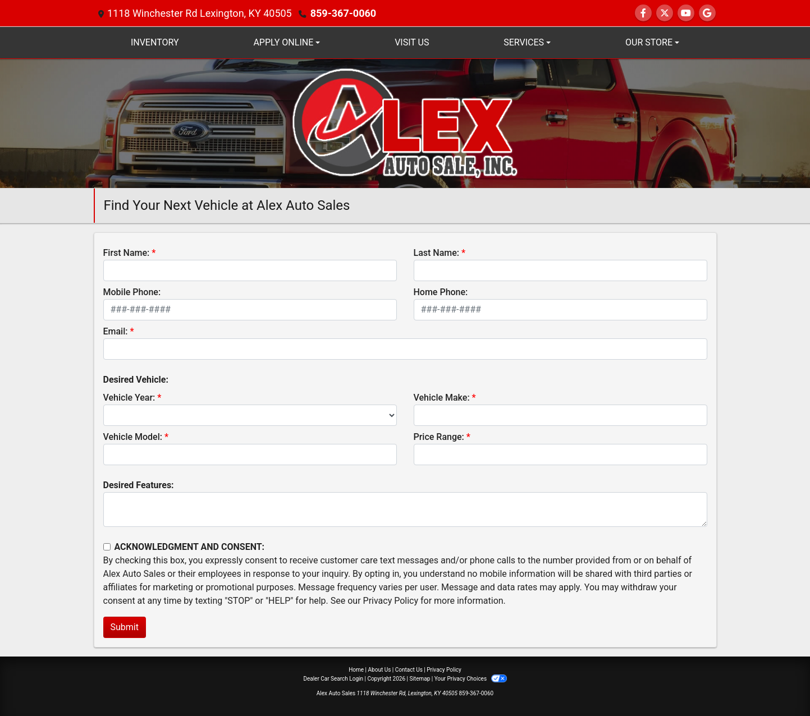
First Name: (126, 252)
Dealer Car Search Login (333, 679)
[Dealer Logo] (405, 122)
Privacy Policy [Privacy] (444, 670)
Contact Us (409, 670)
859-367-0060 (343, 13)
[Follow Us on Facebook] (643, 13)
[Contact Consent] (107, 546)
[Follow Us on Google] (707, 13)
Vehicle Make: (442, 397)
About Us (379, 670)
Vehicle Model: (132, 437)
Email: (115, 331)
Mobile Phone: (132, 292)
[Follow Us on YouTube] (686, 13)
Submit (125, 627)
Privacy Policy (391, 600)
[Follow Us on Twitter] (664, 13)
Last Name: (437, 252)
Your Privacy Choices (470, 679)
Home (356, 670)
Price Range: (439, 437)
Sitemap (419, 679)
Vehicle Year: (129, 397)
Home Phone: (441, 292)
